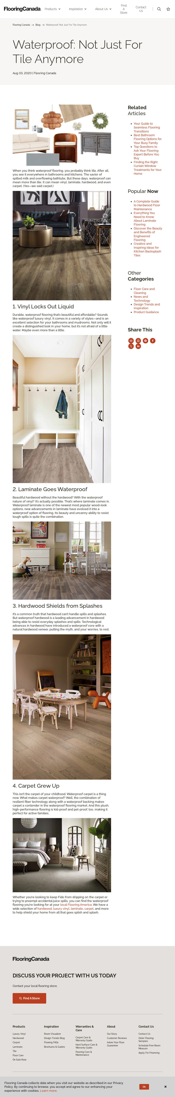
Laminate (18, 1047)
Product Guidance (146, 312)
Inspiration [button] (78, 9)
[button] (159, 9)
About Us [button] (103, 9)
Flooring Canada (21, 25)
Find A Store (29, 998)
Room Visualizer (52, 1034)
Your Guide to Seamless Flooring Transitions (147, 127)
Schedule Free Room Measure (149, 1047)
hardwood (44, 908)
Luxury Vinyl (19, 1034)
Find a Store (123, 9)
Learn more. (48, 1090)
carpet (88, 908)
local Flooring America (76, 904)
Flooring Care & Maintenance (84, 1053)
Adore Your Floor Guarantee (115, 1044)
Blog (37, 25)
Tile (14, 1051)
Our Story (112, 1034)
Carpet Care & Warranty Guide (84, 1039)
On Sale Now (19, 1059)
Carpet (16, 1042)
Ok (144, 1086)
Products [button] (53, 9)
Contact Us (141, 8)
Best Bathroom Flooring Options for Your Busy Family (148, 139)
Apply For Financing (149, 1052)
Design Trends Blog (54, 1038)
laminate (77, 908)
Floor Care (18, 1055)
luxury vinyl (61, 908)
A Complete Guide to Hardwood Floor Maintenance (147, 205)
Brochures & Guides (54, 1047)
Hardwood (18, 1038)
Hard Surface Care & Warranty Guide (86, 1046)
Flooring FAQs (51, 1042)
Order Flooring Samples (146, 1039)
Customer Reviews (117, 1038)
